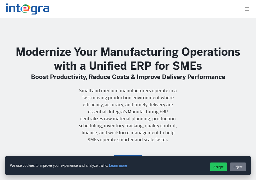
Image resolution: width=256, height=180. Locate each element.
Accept (219, 166)
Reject (238, 166)
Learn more (118, 166)
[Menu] (247, 9)
